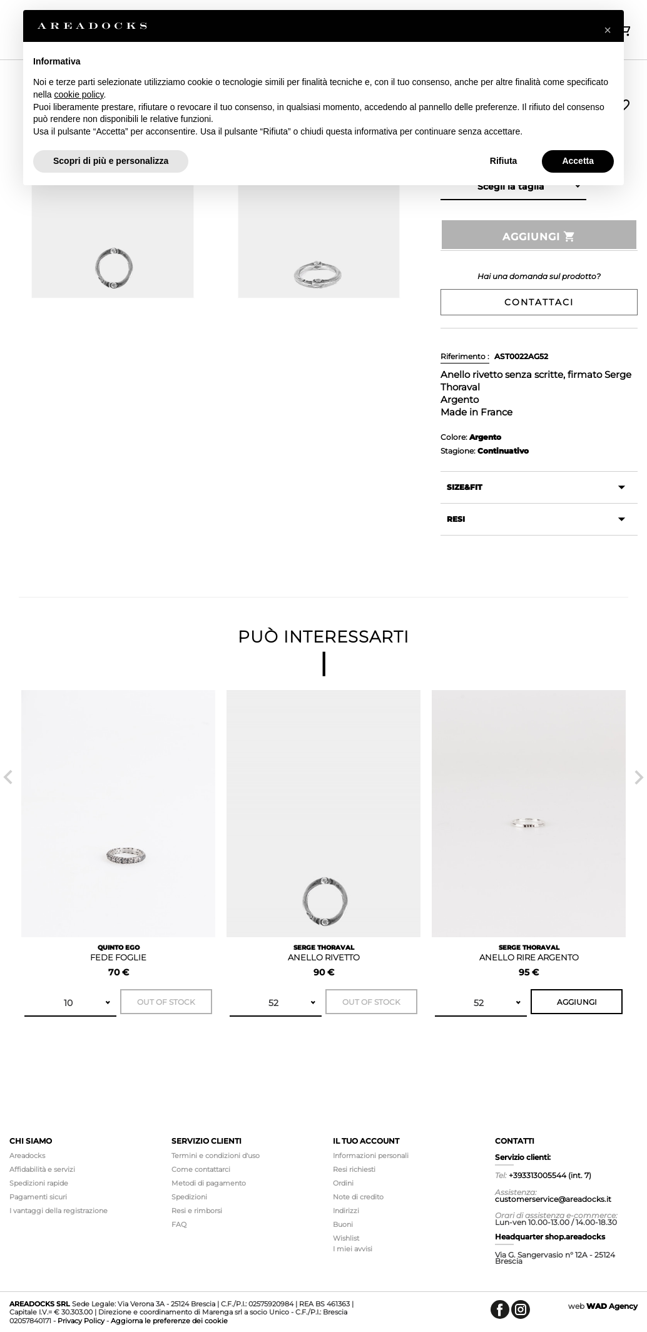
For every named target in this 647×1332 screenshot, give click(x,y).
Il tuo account (366, 1141)
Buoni (343, 1224)
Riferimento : (465, 356)
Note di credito (358, 1196)
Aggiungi (539, 237)
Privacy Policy (81, 1320)
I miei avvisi (352, 1248)
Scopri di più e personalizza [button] (110, 161)
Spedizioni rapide (38, 1183)
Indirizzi (346, 1210)
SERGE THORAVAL (323, 947)
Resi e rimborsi (196, 1210)
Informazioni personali (371, 1155)
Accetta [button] (578, 161)
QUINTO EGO (119, 947)
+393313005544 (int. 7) (550, 1175)
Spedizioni (189, 1196)
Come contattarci (200, 1169)
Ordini (343, 1183)
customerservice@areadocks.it (553, 1199)
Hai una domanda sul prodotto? (539, 276)
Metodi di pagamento (208, 1183)
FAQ (178, 1224)
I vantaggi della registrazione (58, 1210)
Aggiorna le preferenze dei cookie (169, 1320)
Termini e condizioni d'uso (215, 1155)
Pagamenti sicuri (38, 1196)
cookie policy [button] (78, 94)
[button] (608, 30)
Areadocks (27, 1155)
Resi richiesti (354, 1169)
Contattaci (539, 302)
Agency (612, 1306)
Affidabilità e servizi (42, 1169)
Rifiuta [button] (503, 161)
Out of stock (166, 1002)
